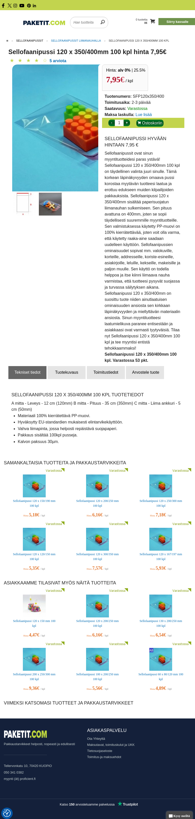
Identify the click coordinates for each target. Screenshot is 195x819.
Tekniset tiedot (27, 372)
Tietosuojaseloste (99, 751)
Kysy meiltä (179, 816)
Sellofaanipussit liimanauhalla (76, 40)
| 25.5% (131, 70)
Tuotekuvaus (66, 372)
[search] (102, 19)
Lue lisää (144, 114)
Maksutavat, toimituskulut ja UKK (111, 745)
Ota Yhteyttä (96, 739)
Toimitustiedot (105, 372)
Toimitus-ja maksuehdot (104, 757)
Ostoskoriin (150, 123)
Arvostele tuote (145, 372)
